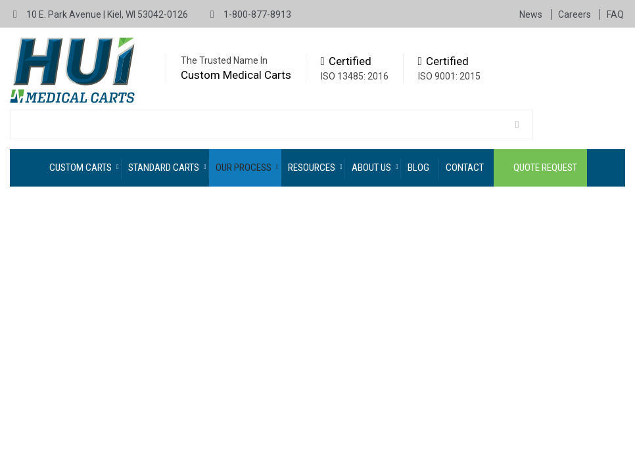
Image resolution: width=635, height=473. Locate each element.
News (531, 14)
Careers (575, 14)
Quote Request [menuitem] (545, 167)
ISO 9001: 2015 (449, 76)
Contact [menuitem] (465, 167)
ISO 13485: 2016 (354, 76)
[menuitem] (82, 168)
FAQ (615, 14)
